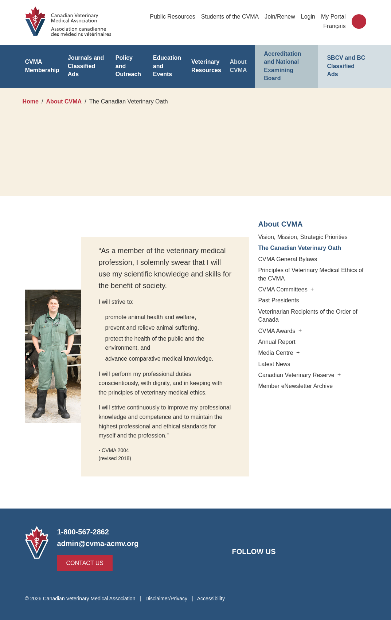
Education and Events (166, 62)
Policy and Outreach (130, 61)
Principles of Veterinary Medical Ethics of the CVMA (311, 274)
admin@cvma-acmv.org (97, 543)
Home (31, 101)
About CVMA (238, 61)
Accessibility (213, 598)
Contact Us (83, 563)
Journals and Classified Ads (85, 62)
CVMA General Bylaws (286, 259)
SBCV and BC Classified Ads (344, 62)
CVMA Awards (280, 330)
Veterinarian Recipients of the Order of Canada (307, 315)
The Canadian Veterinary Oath (299, 247)
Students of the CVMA (230, 16)
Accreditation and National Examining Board (286, 62)
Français (335, 26)
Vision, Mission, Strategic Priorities (303, 237)
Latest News (274, 364)
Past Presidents (279, 300)
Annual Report (276, 341)
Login (308, 16)
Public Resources (173, 16)
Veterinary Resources (206, 61)
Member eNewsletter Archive (295, 385)
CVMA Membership (42, 61)
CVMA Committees (286, 289)
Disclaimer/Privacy (167, 598)
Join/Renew (279, 16)
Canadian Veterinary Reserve (298, 375)
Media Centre (279, 352)
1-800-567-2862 (83, 531)
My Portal (333, 16)
